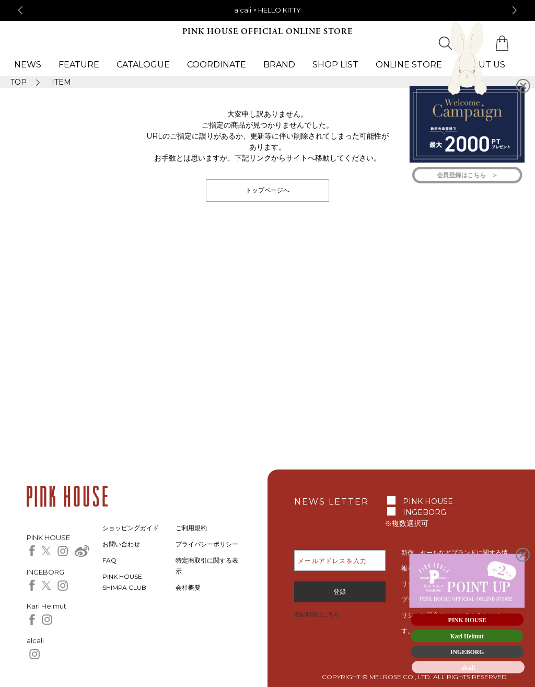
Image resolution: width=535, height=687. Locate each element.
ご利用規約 (191, 528)
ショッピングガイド (130, 528)
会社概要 (188, 587)
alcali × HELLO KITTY (267, 10)
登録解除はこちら (317, 614)
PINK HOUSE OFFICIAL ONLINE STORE (267, 31)
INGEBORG (424, 512)
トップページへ (267, 190)
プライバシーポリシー (207, 544)
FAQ (109, 560)
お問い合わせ (121, 544)
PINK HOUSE (428, 501)
